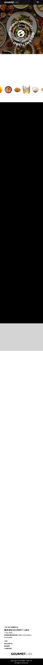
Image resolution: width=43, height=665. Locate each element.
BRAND (7, 646)
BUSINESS (8, 643)
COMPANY (8, 648)
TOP (6, 641)
